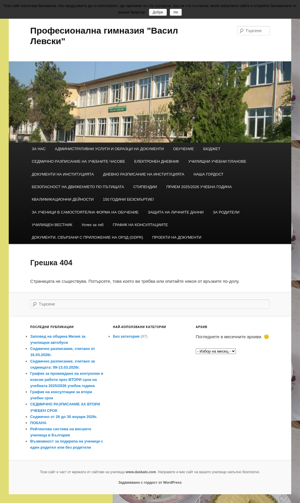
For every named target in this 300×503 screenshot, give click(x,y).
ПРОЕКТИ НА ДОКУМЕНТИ (176, 237)
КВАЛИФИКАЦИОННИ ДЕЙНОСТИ (63, 199)
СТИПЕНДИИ (145, 187)
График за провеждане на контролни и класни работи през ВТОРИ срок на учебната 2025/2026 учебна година (66, 379)
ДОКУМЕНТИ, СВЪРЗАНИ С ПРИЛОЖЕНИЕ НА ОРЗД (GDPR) (87, 237)
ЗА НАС (39, 149)
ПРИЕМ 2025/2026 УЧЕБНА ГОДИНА (199, 187)
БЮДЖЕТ (211, 149)
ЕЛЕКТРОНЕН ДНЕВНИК (156, 161)
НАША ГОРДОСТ (208, 174)
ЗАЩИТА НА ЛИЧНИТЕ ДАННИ (176, 212)
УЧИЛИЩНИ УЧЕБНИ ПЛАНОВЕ (217, 161)
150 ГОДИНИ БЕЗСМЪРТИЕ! (128, 199)
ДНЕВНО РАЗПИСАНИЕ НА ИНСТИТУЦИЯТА (143, 174)
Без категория (126, 336)
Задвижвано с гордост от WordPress (149, 483)
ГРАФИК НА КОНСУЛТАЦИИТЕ (140, 225)
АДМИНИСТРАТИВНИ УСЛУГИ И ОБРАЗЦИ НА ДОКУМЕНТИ (109, 149)
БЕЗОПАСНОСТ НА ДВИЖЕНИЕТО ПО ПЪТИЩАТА (78, 187)
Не (176, 12)
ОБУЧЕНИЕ (183, 149)
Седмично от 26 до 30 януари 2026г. (63, 416)
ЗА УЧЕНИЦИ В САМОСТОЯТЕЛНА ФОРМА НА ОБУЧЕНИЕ (85, 212)
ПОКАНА (38, 423)
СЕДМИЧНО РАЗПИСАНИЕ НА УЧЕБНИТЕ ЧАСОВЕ (78, 161)
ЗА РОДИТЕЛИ (226, 212)
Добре (158, 12)
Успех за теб (93, 225)
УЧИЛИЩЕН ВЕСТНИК (52, 225)
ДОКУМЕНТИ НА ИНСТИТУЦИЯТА (63, 174)
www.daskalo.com (141, 472)
